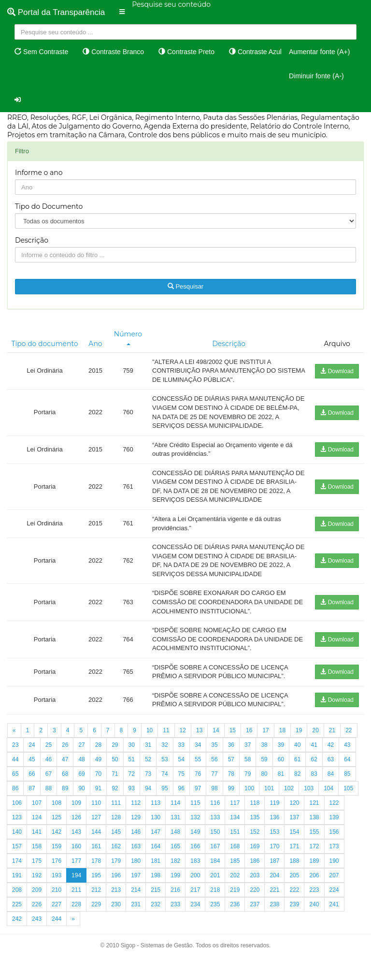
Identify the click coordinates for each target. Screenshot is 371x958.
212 (96, 889)
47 (65, 759)
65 (15, 773)
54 (181, 759)
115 (195, 802)
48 (81, 759)
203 (254, 875)
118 (254, 802)
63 (331, 759)
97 (198, 788)
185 (235, 860)
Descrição (31, 240)
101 (269, 788)
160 (76, 846)
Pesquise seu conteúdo (171, 4)
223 (314, 889)
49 (98, 759)
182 (175, 860)
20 (315, 730)
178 (96, 860)
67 (48, 773)
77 (214, 773)
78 (231, 773)
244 (56, 918)
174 (17, 860)
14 (216, 730)
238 (274, 904)
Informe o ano (39, 172)
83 (314, 773)
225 (17, 904)
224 (334, 889)
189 (314, 860)
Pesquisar (185, 286)
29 (115, 744)
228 (76, 904)
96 (181, 788)
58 (247, 759)
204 (274, 875)
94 (148, 788)
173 (334, 846)
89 (65, 788)
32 (164, 744)
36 (231, 744)
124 (37, 817)
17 (265, 730)
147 (155, 831)
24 (32, 744)
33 (181, 744)
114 (175, 802)
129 (136, 817)
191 (17, 875)
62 (314, 759)
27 (81, 744)
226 (37, 904)
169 (254, 846)
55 (198, 759)
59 (264, 759)
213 (116, 889)
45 (32, 759)
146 (136, 831)
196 (116, 875)
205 (294, 875)
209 (37, 889)
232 (155, 904)
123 (17, 817)
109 (76, 802)
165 (175, 846)
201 (215, 875)
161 (96, 846)
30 (131, 744)
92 (115, 788)
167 (215, 846)
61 (297, 759)
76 (198, 773)
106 (17, 802)
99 (231, 788)
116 (215, 802)
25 (48, 744)
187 (274, 860)
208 (17, 889)
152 (254, 831)
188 (294, 860)
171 (294, 846)
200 (195, 875)
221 (274, 889)
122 (334, 802)
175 (37, 860)
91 (98, 788)
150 (215, 831)
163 (136, 846)
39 (281, 744)
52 (148, 759)
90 (81, 788)
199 (175, 875)
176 (56, 860)
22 (348, 730)
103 (309, 788)
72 (131, 773)
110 (96, 802)
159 (56, 846)
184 (215, 860)
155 (314, 831)
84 (331, 773)
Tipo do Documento (49, 206)
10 (149, 730)
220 (254, 889)
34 (198, 744)
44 (15, 759)
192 (37, 875)
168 (235, 846)
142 (56, 831)
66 (32, 773)
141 (37, 831)
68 (65, 773)
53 (164, 759)
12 (183, 730)
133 (215, 817)
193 (56, 875)
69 (81, 773)
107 (37, 802)
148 (175, 831)
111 (116, 802)
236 (235, 904)
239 (294, 904)
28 (98, 744)
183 (195, 860)
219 (235, 889)
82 (297, 773)
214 (136, 889)
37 (247, 744)
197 (136, 875)
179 (116, 860)
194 (76, 875)
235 (215, 904)
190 (334, 860)
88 (48, 788)
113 (155, 802)
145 (116, 831)
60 (281, 759)
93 (131, 788)
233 (175, 904)
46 (48, 759)
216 (175, 889)
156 (334, 831)
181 (155, 860)
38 (264, 744)
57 (231, 759)
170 (274, 846)
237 (254, 904)
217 (195, 889)
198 (155, 875)
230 (116, 904)
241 (334, 904)
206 (314, 875)
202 (235, 875)
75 (181, 773)
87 (32, 788)
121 (314, 802)
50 (115, 759)
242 (17, 918)
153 (274, 831)
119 (274, 802)
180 (136, 860)
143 (76, 831)
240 (314, 904)
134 (235, 817)
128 (116, 817)
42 (331, 744)
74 (164, 773)
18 (282, 730)
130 (155, 817)
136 (274, 817)
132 (195, 817)
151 (235, 831)
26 (65, 744)
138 (314, 817)
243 (37, 918)
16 (249, 730)
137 (294, 817)
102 (289, 788)
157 (17, 846)
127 (96, 817)
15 (232, 730)
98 (214, 788)
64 (347, 759)
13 (199, 730)
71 (115, 773)
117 (235, 802)
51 (131, 759)
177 (76, 860)
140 (17, 831)
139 (334, 817)
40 (297, 744)
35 (214, 744)
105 (348, 788)
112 (136, 802)
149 (195, 831)
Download (337, 371)
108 (56, 802)
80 (264, 773)
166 (195, 846)
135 (254, 817)
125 (56, 817)
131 (175, 817)
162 (116, 846)
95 (164, 788)
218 (215, 889)
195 (96, 875)
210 (56, 889)
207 (334, 875)
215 (155, 889)
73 (148, 773)
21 (332, 730)
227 (56, 904)
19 (299, 730)
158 (37, 846)
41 (314, 744)
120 (294, 802)
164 (155, 846)
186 (254, 860)
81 (281, 773)
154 (294, 831)
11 (166, 730)
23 (15, 744)
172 (314, 846)
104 (328, 788)
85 (347, 773)
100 (249, 788)
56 (214, 759)
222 (294, 889)
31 (148, 744)
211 (76, 889)
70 (98, 773)
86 (15, 788)
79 (247, 773)
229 (96, 904)
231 (136, 904)
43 (347, 744)
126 (76, 817)
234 (195, 904)
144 (96, 831)
